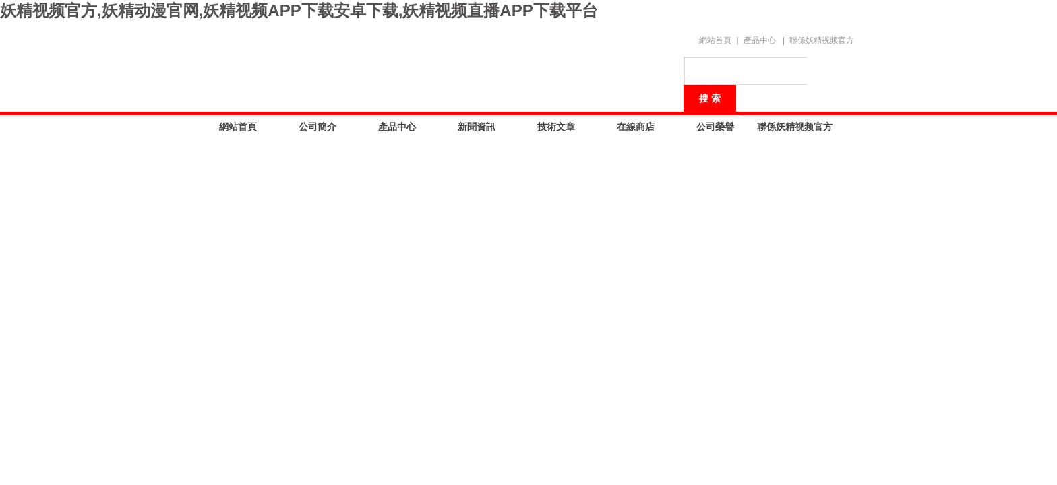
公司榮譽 (715, 126)
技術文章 (556, 126)
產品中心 (760, 40)
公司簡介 (317, 126)
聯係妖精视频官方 (821, 40)
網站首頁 (715, 40)
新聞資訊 (476, 126)
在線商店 (636, 126)
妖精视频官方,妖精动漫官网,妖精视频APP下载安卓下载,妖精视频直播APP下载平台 (299, 10)
